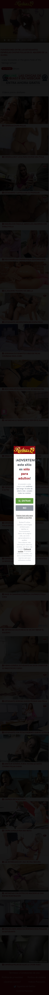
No (24, 508)
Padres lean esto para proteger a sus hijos (24, 516)
